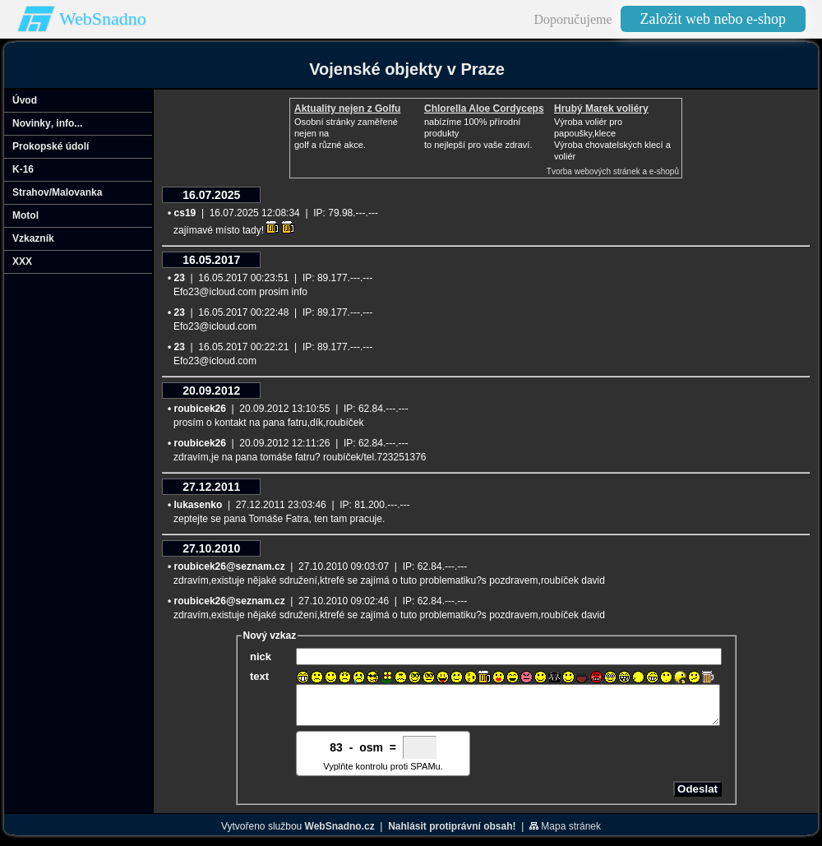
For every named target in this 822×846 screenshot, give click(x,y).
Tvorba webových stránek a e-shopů (613, 171)
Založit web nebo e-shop (713, 19)
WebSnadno (102, 18)
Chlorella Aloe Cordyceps (484, 108)
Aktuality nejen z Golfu (347, 108)
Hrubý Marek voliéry (601, 108)
